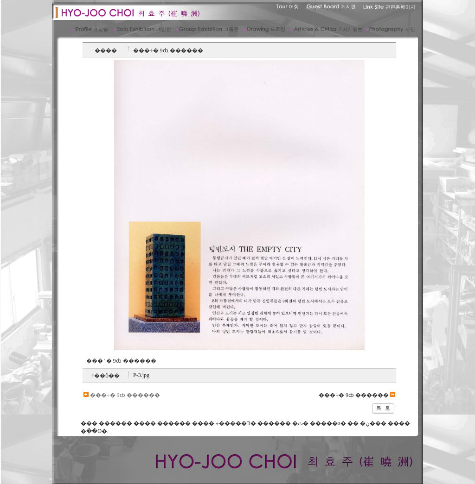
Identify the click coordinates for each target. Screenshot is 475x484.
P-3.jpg (141, 375)
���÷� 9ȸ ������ (121, 395)
